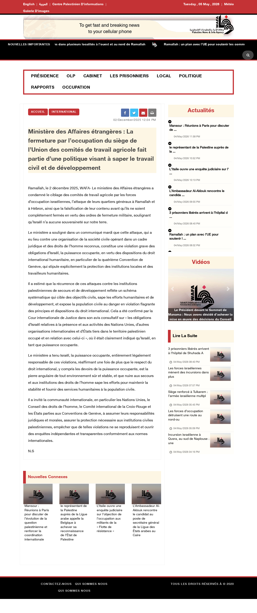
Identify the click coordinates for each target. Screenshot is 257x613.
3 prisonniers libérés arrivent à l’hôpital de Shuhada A (185, 355)
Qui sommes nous (91, 598)
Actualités (201, 110)
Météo (229, 4)
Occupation (76, 87)
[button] (173, 288)
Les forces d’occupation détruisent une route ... (200, 239)
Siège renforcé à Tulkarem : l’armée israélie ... (198, 224)
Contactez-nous (56, 598)
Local (164, 76)
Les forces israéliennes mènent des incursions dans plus (187, 381)
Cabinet (92, 76)
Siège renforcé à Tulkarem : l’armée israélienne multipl (189, 408)
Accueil (38, 112)
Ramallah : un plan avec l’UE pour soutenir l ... (199, 196)
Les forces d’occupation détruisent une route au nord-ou (187, 435)
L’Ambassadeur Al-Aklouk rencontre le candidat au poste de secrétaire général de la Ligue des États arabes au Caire (146, 526)
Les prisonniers (129, 76)
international (64, 112)
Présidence (45, 76)
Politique (190, 76)
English (28, 4)
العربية (43, 4)
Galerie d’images (36, 11)
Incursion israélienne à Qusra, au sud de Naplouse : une (186, 462)
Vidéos (201, 262)
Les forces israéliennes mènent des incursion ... (200, 210)
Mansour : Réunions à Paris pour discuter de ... (200, 122)
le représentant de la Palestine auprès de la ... (199, 136)
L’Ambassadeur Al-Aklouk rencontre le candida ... (198, 168)
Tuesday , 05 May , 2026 (201, 4)
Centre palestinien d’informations (78, 4)
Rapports (42, 87)
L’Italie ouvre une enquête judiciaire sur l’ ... (198, 150)
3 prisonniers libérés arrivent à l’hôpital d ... (198, 182)
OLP (71, 76)
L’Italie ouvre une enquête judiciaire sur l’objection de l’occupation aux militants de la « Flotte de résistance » (110, 524)
